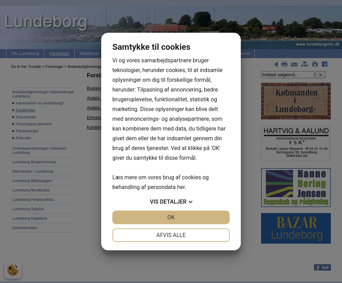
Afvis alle (171, 235)
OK (170, 217)
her (181, 187)
